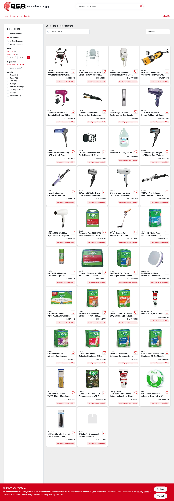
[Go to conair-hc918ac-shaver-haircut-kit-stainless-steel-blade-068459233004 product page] (92, 146)
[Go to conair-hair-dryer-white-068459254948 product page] (61, 226)
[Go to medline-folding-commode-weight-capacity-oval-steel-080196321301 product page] (92, 65)
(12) (14, 75)
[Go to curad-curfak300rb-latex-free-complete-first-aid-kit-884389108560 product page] (92, 226)
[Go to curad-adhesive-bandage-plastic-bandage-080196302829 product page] (92, 346)
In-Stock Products (16, 41)
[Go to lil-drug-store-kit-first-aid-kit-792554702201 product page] (61, 387)
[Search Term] (110, 6)
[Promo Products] (8, 33)
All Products (14, 37)
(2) (13, 84)
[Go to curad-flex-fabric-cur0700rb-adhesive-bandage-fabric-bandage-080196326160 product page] (124, 266)
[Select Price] (28, 57)
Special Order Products (18, 44)
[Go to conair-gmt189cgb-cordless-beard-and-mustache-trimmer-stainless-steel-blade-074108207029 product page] (124, 105)
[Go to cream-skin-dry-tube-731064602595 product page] (155, 306)
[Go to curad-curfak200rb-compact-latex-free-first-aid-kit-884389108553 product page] (92, 266)
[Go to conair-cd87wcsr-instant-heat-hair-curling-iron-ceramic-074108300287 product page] (155, 186)
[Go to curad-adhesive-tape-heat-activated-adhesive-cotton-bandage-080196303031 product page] (155, 387)
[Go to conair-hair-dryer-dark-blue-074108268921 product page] (155, 105)
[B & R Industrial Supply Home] (14, 6)
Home (6, 16)
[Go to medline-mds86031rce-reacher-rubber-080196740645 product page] (124, 226)
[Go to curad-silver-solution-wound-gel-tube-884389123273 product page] (61, 306)
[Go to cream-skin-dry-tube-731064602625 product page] (124, 387)
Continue (160, 489)
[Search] (141, 6)
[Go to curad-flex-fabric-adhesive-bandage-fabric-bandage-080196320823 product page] (155, 346)
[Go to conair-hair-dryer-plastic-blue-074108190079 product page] (61, 146)
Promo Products (16, 33)
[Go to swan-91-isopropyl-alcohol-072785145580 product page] (92, 427)
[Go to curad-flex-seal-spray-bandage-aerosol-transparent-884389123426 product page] (61, 266)
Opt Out (160, 496)
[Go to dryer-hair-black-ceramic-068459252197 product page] (61, 105)
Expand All (20, 64)
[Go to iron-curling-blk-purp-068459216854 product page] (61, 186)
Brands (27, 16)
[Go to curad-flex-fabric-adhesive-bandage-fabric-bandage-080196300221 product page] (124, 346)
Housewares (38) (15, 68)
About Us (166, 16)
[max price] (21, 57)
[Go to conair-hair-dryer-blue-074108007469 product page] (155, 146)
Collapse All (11, 64)
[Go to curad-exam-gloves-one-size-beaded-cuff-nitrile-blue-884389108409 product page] (155, 226)
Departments (15, 16)
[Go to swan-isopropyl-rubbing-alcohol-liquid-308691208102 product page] (124, 146)
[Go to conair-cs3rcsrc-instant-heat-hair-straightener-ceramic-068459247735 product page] (92, 105)
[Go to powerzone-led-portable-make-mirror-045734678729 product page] (155, 266)
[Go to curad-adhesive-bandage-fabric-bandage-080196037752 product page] (124, 306)
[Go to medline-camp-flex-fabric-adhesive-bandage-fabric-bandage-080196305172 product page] (92, 387)
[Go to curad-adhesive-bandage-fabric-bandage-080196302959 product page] (92, 306)
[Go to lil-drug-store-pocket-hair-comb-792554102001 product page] (61, 427)
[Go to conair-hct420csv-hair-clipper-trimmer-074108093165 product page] (155, 65)
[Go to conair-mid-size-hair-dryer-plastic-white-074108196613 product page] (124, 186)
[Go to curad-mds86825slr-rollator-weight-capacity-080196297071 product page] (61, 65)
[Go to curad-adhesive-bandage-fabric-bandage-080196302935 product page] (61, 346)
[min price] (11, 57)
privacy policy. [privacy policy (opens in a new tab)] (143, 492)
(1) (15, 96)
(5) (14, 81)
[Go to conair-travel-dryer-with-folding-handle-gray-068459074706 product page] (92, 186)
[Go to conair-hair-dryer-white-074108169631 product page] (124, 65)
